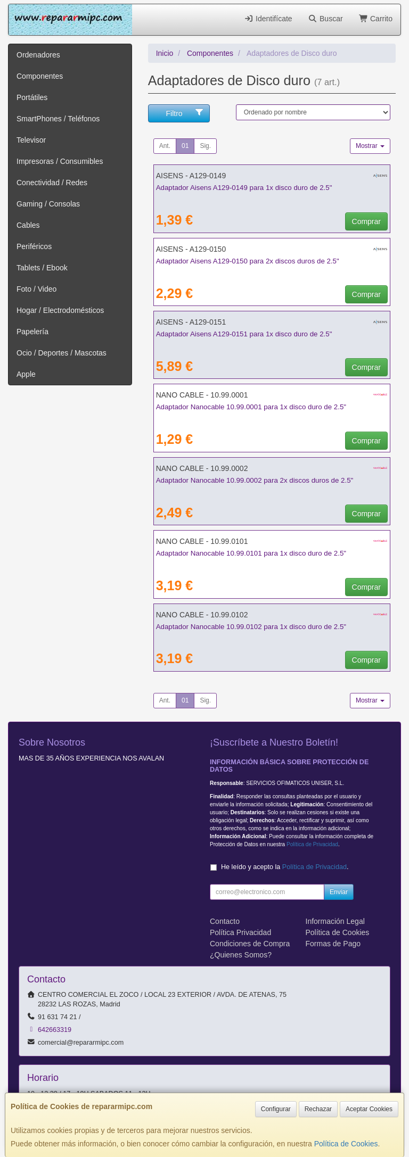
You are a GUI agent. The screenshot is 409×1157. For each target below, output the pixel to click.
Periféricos (34, 246)
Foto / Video (36, 289)
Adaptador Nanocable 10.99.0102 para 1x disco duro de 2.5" (251, 627)
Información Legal (335, 921)
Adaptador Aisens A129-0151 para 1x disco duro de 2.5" (244, 334)
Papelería (32, 331)
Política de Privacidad (312, 844)
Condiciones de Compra (250, 943)
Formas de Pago (333, 943)
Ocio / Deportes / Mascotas (62, 353)
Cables (28, 225)
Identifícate (268, 18)
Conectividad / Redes (52, 182)
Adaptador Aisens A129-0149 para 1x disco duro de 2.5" (244, 188)
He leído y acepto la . (284, 867)
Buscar (325, 18)
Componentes (40, 76)
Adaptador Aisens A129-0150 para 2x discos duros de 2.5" (247, 261)
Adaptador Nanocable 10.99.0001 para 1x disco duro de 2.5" (251, 407)
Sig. (205, 146)
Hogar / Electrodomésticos (60, 310)
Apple (26, 374)
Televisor (31, 140)
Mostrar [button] (370, 146)
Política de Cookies (346, 1143)
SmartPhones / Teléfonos (58, 118)
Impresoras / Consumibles (60, 161)
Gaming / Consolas (48, 204)
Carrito (375, 18)
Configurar (276, 1109)
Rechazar (318, 1109)
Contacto (225, 921)
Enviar (339, 892)
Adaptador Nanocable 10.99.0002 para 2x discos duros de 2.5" (255, 480)
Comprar (366, 221)
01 (185, 146)
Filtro (185, 113)
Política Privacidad (240, 932)
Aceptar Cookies (369, 1109)
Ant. (164, 146)
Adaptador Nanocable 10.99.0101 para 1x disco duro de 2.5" (251, 553)
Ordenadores (38, 55)
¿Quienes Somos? (241, 955)
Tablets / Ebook (42, 267)
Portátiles (32, 97)
